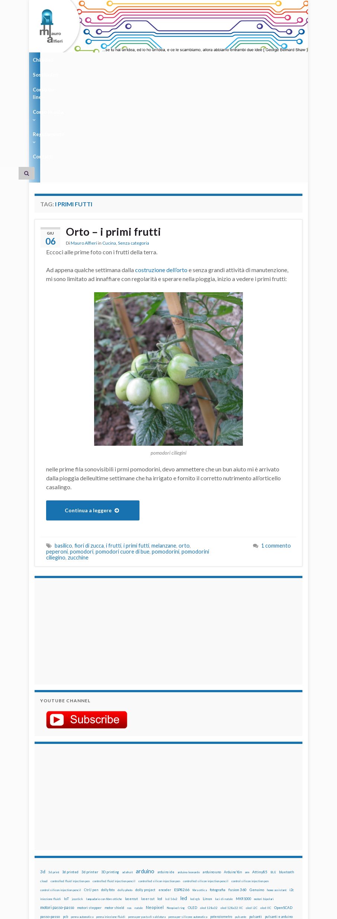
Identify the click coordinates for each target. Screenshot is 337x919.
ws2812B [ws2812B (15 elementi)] (265, 838)
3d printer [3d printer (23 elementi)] (89, 775)
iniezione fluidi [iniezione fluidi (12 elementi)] (50, 802)
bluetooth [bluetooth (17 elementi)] (286, 775)
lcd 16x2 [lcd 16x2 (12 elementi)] (171, 802)
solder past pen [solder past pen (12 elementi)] (50, 838)
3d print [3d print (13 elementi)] (53, 775)
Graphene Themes (97, 910)
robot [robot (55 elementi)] (155, 828)
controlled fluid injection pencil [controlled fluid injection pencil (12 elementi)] (114, 784)
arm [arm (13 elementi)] (247, 775)
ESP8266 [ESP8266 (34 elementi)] (181, 793)
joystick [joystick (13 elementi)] (77, 802)
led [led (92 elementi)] (183, 801)
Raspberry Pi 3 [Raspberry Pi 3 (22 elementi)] (106, 829)
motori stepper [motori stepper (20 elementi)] (89, 811)
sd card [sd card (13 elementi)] (200, 829)
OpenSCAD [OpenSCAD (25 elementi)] (283, 811)
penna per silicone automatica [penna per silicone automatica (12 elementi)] (187, 820)
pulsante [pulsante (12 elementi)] (240, 820)
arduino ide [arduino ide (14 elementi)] (165, 775)
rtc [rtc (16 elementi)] (190, 829)
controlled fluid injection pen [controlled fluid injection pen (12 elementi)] (70, 784)
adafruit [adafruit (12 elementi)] (127, 775)
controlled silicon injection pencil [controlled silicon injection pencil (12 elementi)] (205, 784)
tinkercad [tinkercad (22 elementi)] (194, 838)
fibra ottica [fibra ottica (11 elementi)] (199, 793)
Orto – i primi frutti (114, 135)
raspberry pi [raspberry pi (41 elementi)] (79, 828)
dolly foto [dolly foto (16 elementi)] (108, 793)
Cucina (109, 147)
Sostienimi (79, 60)
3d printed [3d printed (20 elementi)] (70, 775)
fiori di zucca (89, 449)
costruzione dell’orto (161, 173)
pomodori (81, 455)
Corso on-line (120, 60)
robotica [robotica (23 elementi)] (169, 829)
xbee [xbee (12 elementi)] (278, 838)
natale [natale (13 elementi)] (139, 811)
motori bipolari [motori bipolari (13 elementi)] (264, 802)
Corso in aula (163, 60)
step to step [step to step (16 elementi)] (135, 838)
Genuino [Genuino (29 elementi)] (257, 793)
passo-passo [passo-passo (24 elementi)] (50, 820)
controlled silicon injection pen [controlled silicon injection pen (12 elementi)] (159, 784)
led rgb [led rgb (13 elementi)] (195, 802)
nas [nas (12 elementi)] (129, 811)
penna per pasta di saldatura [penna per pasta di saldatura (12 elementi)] (147, 820)
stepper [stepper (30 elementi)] (115, 837)
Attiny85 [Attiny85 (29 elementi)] (259, 775)
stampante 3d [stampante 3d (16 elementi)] (95, 838)
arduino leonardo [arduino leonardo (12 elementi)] (188, 775)
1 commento (276, 449)
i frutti (113, 449)
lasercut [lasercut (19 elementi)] (131, 802)
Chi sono (45, 60)
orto (184, 449)
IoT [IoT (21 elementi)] (66, 802)
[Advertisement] (86, 533)
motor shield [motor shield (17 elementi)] (114, 811)
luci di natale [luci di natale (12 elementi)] (224, 802)
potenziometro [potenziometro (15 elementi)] (221, 820)
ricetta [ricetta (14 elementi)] (142, 829)
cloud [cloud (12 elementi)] (44, 784)
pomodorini (165, 455)
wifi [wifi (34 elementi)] (237, 837)
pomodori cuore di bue (123, 455)
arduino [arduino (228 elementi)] (145, 774)
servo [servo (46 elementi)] (213, 828)
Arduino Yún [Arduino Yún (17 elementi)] (233, 775)
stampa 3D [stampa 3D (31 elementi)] (72, 837)
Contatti (242, 60)
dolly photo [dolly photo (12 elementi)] (125, 793)
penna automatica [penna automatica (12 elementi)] (82, 820)
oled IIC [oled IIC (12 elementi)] (265, 811)
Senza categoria (133, 147)
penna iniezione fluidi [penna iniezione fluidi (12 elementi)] (110, 820)
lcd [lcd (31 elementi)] (159, 802)
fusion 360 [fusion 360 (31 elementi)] (237, 793)
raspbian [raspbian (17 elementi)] (127, 829)
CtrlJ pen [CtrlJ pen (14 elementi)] (91, 793)
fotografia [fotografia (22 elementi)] (217, 793)
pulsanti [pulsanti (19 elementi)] (255, 820)
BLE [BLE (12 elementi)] (273, 775)
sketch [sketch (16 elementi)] (249, 829)
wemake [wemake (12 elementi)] (210, 838)
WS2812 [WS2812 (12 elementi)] (249, 838)
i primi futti (136, 449)
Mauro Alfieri (84, 147)
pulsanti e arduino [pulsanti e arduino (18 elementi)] (279, 820)
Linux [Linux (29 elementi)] (207, 802)
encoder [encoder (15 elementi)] (164, 793)
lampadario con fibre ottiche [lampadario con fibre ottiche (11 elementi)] (104, 802)
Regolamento (206, 60)
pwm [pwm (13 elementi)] (43, 829)
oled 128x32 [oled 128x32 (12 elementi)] (209, 811)
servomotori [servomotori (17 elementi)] (231, 829)
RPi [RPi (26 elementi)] (182, 828)
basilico (63, 449)
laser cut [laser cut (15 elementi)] (147, 802)
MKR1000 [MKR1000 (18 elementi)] (243, 802)
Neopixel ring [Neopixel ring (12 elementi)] (176, 811)
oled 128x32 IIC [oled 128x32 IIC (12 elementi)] (232, 811)
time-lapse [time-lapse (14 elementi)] (156, 838)
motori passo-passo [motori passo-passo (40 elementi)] (57, 810)
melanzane (163, 449)
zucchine (78, 461)
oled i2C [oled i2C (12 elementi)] (251, 811)
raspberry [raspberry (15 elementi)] (56, 829)
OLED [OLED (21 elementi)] (192, 811)
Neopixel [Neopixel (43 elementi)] (155, 810)
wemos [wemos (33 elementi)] (224, 837)
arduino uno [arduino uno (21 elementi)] (212, 775)
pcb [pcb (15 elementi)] (65, 820)
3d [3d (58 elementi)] (42, 775)
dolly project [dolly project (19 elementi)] (145, 793)
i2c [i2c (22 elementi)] (291, 793)
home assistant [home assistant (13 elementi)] (276, 793)
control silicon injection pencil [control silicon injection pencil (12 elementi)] (60, 793)
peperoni (57, 455)
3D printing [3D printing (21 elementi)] (110, 775)
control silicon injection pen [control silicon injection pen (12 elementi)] (250, 784)
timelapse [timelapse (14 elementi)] (176, 838)
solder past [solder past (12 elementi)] (265, 829)
